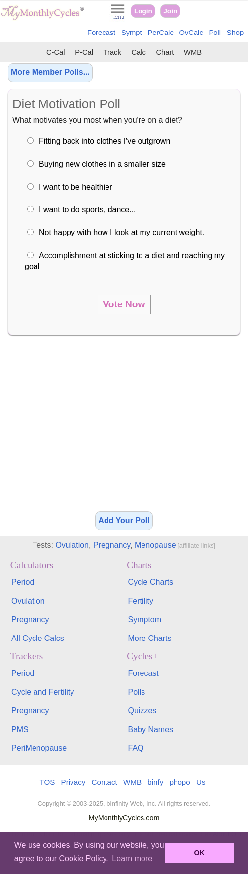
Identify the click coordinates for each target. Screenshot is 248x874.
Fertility (141, 601)
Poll (215, 32)
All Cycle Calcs (37, 638)
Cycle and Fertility (42, 692)
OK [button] (199, 853)
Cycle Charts (151, 582)
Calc (138, 52)
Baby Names (151, 729)
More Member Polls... (50, 72)
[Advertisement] (124, 427)
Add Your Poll (123, 520)
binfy (155, 782)
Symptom (145, 619)
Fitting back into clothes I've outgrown (104, 141)
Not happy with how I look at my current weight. (121, 232)
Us (201, 782)
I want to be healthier (75, 187)
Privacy (73, 782)
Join (170, 11)
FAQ (136, 748)
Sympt (131, 32)
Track (112, 52)
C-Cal (55, 52)
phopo (180, 782)
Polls (136, 692)
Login (143, 11)
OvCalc (191, 32)
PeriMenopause (39, 748)
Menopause (155, 545)
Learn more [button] (132, 858)
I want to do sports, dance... (87, 209)
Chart (165, 52)
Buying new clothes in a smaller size (102, 164)
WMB (193, 52)
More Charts (150, 638)
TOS (47, 782)
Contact (104, 782)
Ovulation (72, 545)
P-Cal (84, 52)
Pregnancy (111, 545)
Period (22, 582)
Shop (235, 32)
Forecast (101, 32)
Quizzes (142, 710)
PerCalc (160, 32)
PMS (20, 729)
